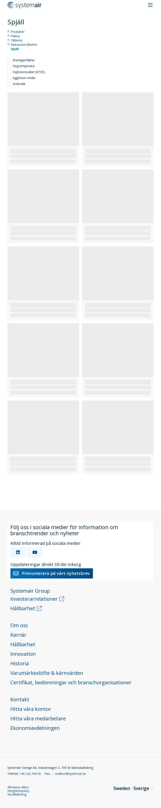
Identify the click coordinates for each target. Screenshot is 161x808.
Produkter (15, 32)
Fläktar (13, 36)
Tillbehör (15, 40)
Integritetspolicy (18, 791)
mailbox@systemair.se (70, 774)
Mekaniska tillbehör (22, 45)
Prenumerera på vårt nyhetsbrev (51, 573)
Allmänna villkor (18, 787)
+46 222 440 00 (30, 774)
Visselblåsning (16, 794)
